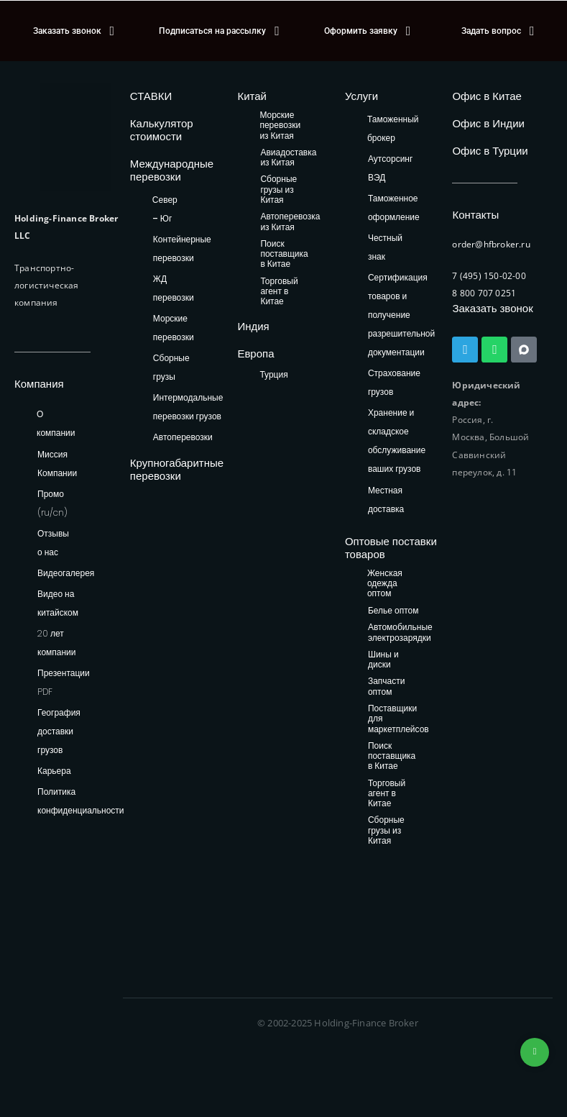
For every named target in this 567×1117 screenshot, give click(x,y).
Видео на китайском (57, 603)
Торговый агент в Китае (279, 292)
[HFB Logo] (75, 137)
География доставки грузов (58, 731)
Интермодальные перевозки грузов (188, 406)
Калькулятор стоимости (161, 130)
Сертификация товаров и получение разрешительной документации (401, 314)
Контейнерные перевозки (182, 248)
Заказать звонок (492, 308)
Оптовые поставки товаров (391, 548)
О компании (56, 423)
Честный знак (385, 247)
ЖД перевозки (173, 288)
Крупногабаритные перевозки (176, 469)
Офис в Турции (489, 150)
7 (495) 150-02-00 (488, 276)
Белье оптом (393, 611)
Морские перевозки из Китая (279, 126)
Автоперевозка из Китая (290, 221)
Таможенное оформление (394, 207)
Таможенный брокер (393, 128)
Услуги (361, 96)
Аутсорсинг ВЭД (390, 167)
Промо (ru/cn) (52, 503)
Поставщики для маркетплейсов (398, 719)
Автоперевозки (183, 437)
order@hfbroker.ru (491, 244)
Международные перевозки (171, 170)
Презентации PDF (63, 682)
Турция (273, 374)
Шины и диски (383, 659)
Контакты (475, 214)
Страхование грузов (394, 382)
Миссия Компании (57, 463)
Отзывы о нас (53, 542)
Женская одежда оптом (384, 584)
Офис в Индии (488, 123)
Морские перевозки (173, 327)
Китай (252, 96)
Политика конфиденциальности (80, 800)
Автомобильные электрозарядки (400, 632)
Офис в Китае (486, 96)
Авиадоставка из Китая (288, 157)
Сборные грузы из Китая (278, 190)
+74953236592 (534, 1052)
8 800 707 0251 (484, 293)
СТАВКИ (151, 96)
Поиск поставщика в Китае (284, 254)
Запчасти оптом (386, 686)
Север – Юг (165, 208)
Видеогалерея (65, 573)
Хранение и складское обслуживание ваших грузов (396, 440)
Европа (255, 353)
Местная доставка (386, 499)
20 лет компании (56, 642)
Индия (253, 326)
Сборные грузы (171, 367)
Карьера (54, 771)
